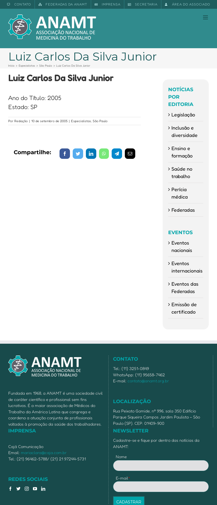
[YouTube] (35, 489)
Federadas (183, 210)
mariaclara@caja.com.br (44, 452)
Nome (121, 456)
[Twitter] (18, 489)
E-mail (123, 478)
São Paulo (100, 121)
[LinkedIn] (43, 489)
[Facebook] (10, 489)
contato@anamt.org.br (148, 380)
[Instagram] (27, 489)
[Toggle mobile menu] (206, 17)
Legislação (183, 114)
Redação (21, 121)
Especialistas (81, 121)
